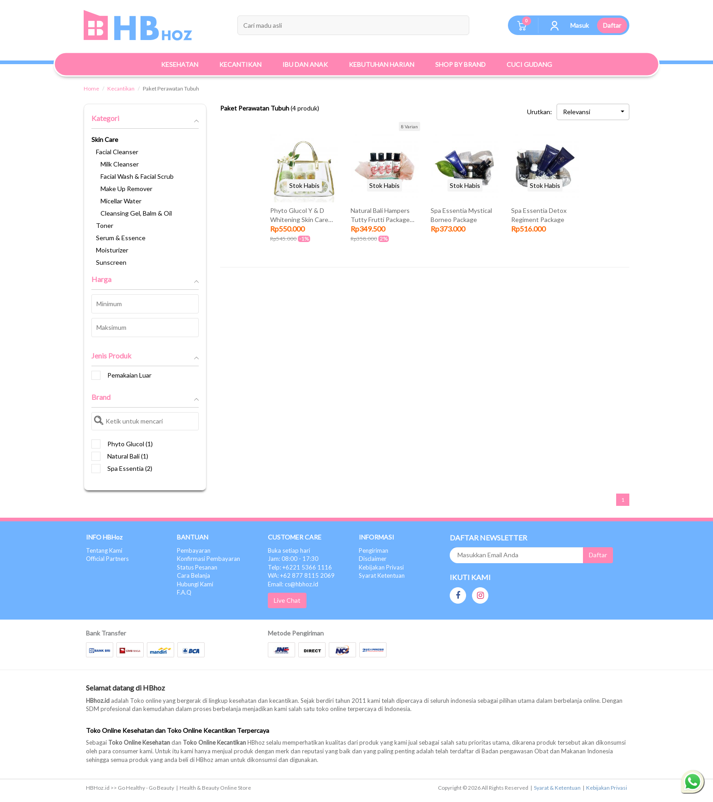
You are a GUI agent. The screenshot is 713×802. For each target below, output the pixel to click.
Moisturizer (112, 250)
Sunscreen (111, 262)
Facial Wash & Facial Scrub (137, 176)
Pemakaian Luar (121, 375)
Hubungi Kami (195, 584)
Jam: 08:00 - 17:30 (293, 558)
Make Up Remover (126, 188)
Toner (104, 225)
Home (91, 88)
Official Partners (107, 558)
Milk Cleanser (119, 164)
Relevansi (593, 112)
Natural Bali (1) (119, 456)
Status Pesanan (197, 567)
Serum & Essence (121, 238)
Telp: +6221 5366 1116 (300, 567)
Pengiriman (373, 550)
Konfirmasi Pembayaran (208, 558)
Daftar (612, 25)
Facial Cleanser (117, 152)
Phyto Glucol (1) (122, 444)
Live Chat (287, 600)
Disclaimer (373, 558)
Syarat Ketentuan (382, 575)
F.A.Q (184, 592)
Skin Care (104, 139)
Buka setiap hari (289, 550)
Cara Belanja (193, 575)
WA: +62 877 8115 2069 (301, 575)
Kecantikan (121, 88)
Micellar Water (120, 201)
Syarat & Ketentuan (557, 787)
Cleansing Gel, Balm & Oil (136, 213)
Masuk (579, 25)
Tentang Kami (104, 550)
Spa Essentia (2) (121, 468)
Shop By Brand (460, 64)
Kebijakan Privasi (381, 567)
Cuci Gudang (529, 64)
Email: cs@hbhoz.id (293, 584)
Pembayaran (194, 550)
